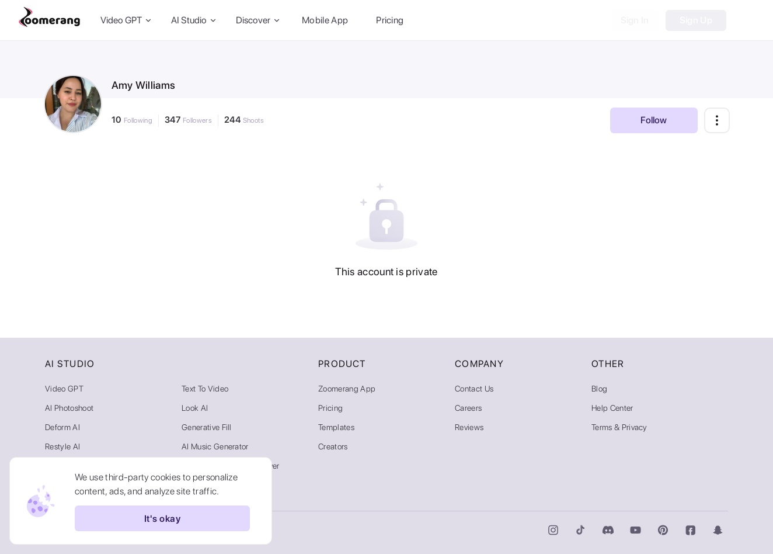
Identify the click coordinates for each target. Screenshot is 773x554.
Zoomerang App (346, 388)
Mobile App (325, 20)
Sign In (635, 20)
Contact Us (474, 388)
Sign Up (696, 20)
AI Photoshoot (69, 408)
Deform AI (62, 427)
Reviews (469, 427)
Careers (468, 408)
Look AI (195, 408)
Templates (336, 427)
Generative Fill (207, 427)
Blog (599, 388)
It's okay (162, 518)
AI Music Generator (215, 446)
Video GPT (64, 388)
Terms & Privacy (619, 427)
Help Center (612, 408)
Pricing (389, 20)
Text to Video (205, 388)
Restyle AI (62, 446)
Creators (333, 446)
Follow (653, 120)
